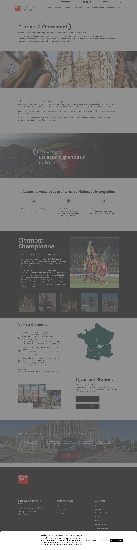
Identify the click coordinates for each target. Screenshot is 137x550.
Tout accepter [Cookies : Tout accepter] (116, 540)
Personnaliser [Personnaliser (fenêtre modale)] (91, 540)
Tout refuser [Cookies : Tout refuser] (103, 540)
